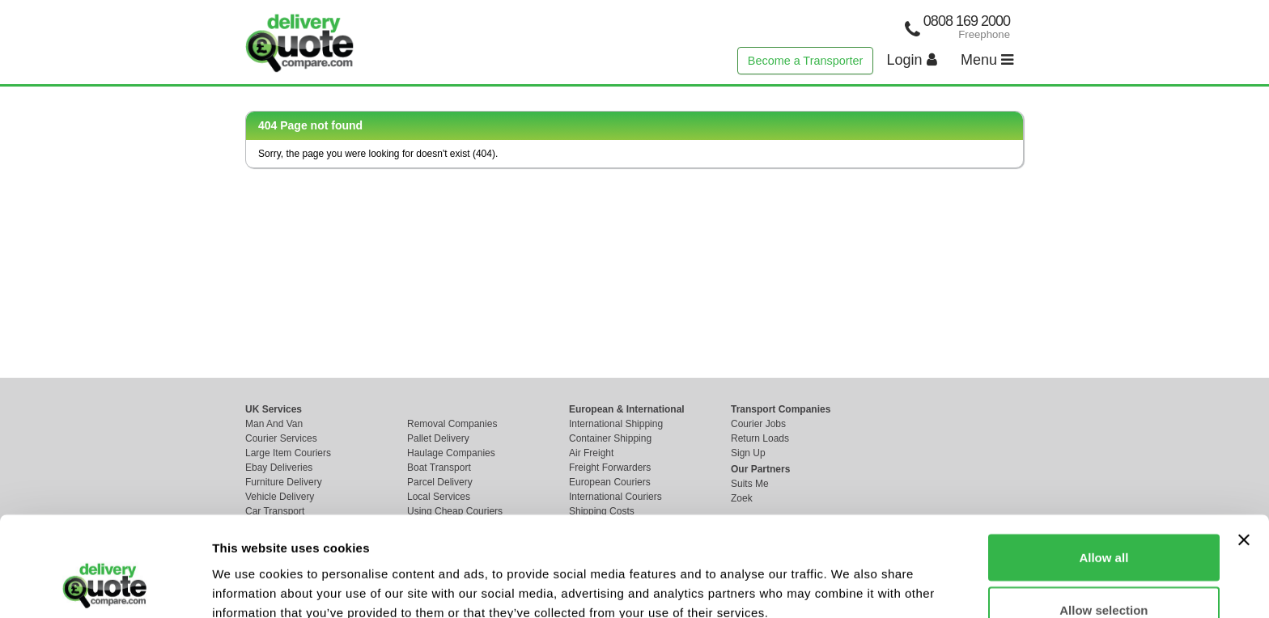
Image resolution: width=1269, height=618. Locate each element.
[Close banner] (1244, 451)
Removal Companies (452, 424)
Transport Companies (780, 409)
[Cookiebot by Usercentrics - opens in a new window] (105, 586)
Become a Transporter (805, 60)
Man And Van (274, 424)
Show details (849, 576)
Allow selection (1103, 522)
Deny (1104, 575)
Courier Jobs (758, 424)
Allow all (1103, 469)
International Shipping (616, 424)
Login (912, 60)
